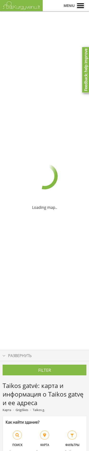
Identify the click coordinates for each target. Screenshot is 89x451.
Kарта (7, 410)
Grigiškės (22, 410)
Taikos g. (39, 410)
